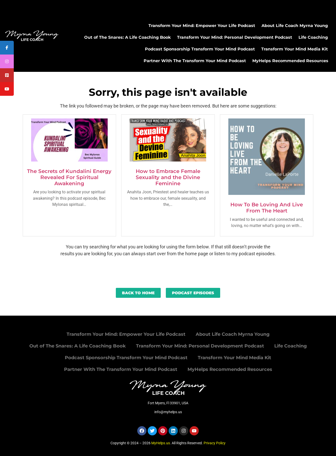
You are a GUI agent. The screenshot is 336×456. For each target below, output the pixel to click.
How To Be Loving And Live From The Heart (266, 208)
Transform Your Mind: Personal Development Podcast (234, 37)
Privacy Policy (215, 443)
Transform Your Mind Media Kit (294, 49)
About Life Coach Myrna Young (295, 25)
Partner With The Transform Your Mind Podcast (195, 60)
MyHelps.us (160, 443)
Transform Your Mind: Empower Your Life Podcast (201, 25)
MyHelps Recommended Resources (290, 60)
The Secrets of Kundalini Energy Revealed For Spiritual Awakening (69, 177)
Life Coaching (313, 37)
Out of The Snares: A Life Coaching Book (127, 37)
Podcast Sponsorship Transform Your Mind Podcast (200, 49)
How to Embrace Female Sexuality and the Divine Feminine (168, 177)
